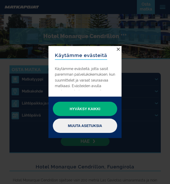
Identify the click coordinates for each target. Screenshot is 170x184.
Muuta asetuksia (85, 126)
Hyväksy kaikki (85, 109)
